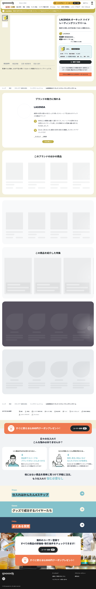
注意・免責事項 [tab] (26, 64)
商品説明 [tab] (6, 64)
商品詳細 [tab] (15, 64)
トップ (4, 88)
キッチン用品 (34, 7)
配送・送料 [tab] (37, 64)
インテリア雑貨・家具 (44, 7)
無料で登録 (10, 188)
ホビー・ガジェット (86, 7)
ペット (58, 7)
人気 (7, 7)
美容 (24, 7)
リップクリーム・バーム (36, 88)
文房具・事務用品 (65, 7)
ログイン (85, 3)
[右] (89, 180)
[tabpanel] (28, 68)
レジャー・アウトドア (75, 7)
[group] (80, 450)
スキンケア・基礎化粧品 (21, 88)
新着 (13, 7)
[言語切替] (92, 3)
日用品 (28, 7)
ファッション (52, 7)
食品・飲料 (18, 7)
